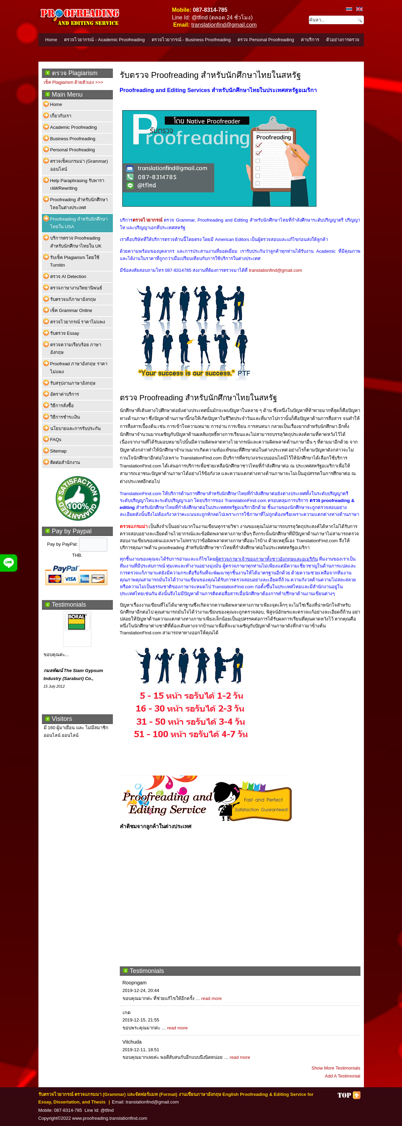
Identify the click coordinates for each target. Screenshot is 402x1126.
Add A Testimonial (342, 1076)
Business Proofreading (73, 138)
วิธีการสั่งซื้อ (62, 405)
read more (211, 998)
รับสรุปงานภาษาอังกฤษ (73, 383)
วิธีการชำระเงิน (65, 417)
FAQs (56, 439)
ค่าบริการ (310, 39)
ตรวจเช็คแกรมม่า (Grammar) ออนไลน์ (79, 165)
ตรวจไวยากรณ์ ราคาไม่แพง (77, 321)
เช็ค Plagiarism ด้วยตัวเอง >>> (73, 82)
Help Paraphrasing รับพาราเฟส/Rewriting (77, 184)
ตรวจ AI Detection (68, 276)
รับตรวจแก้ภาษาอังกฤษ (73, 299)
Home (51, 39)
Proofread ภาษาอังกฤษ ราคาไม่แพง (78, 367)
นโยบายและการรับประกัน (75, 428)
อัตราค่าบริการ (64, 394)
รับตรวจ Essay (64, 333)
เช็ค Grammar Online (71, 310)
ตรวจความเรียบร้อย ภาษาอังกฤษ (75, 348)
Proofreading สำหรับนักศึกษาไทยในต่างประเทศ (79, 203)
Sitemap (58, 451)
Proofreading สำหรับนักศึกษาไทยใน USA (79, 223)
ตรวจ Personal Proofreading (266, 39)
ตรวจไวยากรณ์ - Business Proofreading (191, 39)
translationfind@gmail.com (224, 25)
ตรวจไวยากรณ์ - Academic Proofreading (104, 39)
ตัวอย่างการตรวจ (342, 39)
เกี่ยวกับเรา (60, 115)
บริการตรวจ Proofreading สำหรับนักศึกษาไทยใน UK (76, 242)
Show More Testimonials (336, 1068)
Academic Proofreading (73, 127)
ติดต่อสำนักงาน (65, 462)
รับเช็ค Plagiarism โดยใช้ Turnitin (75, 261)
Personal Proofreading (72, 149)
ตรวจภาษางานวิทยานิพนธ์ (76, 288)
